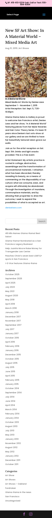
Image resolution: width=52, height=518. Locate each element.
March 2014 (11, 409)
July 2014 (9, 396)
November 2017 (13, 320)
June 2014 (10, 401)
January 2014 (12, 418)
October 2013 (12, 422)
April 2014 (10, 405)
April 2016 (10, 341)
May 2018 (9, 299)
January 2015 (12, 384)
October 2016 (12, 337)
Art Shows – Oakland (15, 483)
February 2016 (12, 346)
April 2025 (10, 282)
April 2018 (10, 304)
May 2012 (9, 451)
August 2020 (11, 295)
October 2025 (12, 274)
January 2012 (12, 456)
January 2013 (12, 439)
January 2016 (12, 350)
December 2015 (13, 354)
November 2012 (13, 443)
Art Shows (24, 48)
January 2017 (12, 333)
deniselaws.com (13, 207)
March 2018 (11, 308)
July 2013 (9, 430)
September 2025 (13, 278)
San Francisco (12, 496)
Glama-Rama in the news (18, 492)
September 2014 (13, 392)
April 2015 (10, 375)
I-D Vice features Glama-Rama (21, 263)
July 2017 (9, 329)
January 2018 (12, 312)
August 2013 (11, 426)
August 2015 (11, 363)
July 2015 (9, 367)
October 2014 (12, 388)
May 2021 (9, 291)
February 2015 (12, 380)
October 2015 (12, 358)
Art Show (9, 475)
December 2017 (13, 316)
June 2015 (10, 371)
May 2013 (9, 434)
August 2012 (11, 447)
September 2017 (13, 325)
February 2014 (12, 413)
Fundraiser (10, 488)
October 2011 (11, 464)
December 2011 (12, 460)
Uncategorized (12, 500)
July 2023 (10, 287)
